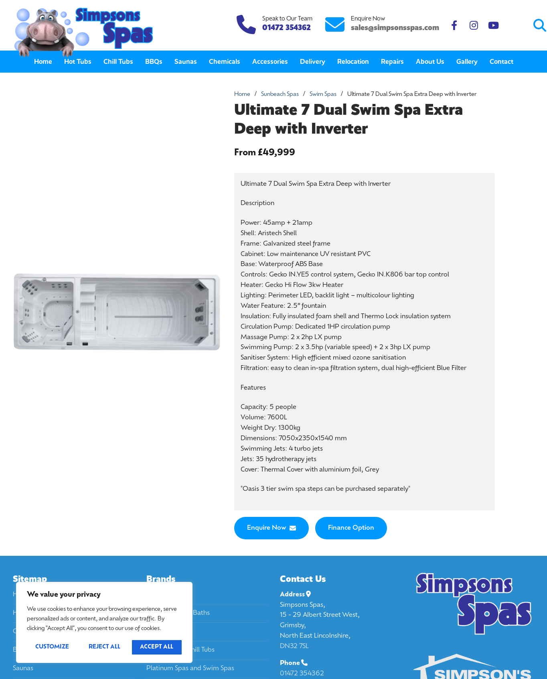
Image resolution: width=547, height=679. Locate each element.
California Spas (168, 595)
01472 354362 (302, 674)
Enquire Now (271, 528)
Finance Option (351, 528)
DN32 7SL (294, 646)
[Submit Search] (507, 25)
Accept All (156, 647)
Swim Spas (323, 94)
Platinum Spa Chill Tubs (180, 650)
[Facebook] (454, 25)
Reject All (104, 647)
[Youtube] (493, 25)
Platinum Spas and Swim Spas (190, 668)
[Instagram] (473, 25)
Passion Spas (165, 631)
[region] (104, 622)
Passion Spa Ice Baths (178, 613)
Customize (52, 647)
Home (242, 94)
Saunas (23, 668)
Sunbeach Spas (280, 94)
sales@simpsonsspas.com (395, 27)
